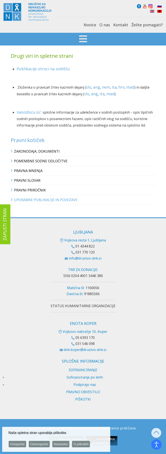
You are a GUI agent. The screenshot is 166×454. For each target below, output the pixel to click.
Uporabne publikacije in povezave (45, 199)
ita (114, 87)
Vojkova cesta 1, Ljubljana (83, 240)
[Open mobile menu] (83, 39)
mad (130, 87)
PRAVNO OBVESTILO (83, 392)
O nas (104, 24)
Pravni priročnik (30, 190)
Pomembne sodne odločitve (40, 161)
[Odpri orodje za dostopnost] (156, 444)
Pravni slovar (27, 180)
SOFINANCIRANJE (83, 370)
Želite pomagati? (147, 24)
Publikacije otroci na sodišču (43, 68)
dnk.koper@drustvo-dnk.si (85, 349)
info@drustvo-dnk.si (85, 258)
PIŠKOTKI (83, 399)
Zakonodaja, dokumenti (37, 151)
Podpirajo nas (84, 384)
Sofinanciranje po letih (85, 377)
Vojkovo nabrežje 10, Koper (83, 331)
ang (96, 87)
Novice (90, 24)
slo (88, 87)
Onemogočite (40, 444)
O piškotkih (83, 444)
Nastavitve (63, 444)
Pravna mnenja (28, 170)
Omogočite (18, 444)
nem (106, 87)
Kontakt (120, 24)
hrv (121, 87)
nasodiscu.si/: (30, 112)
